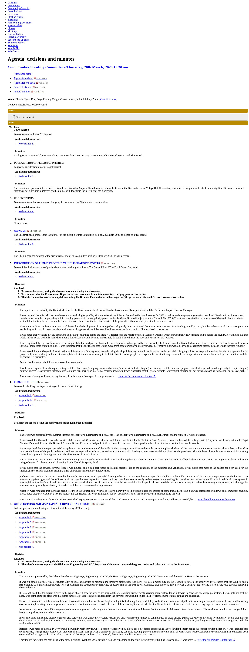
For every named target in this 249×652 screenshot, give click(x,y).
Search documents (17, 37)
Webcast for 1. (26, 143)
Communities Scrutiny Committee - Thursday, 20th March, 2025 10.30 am (68, 67)
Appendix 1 (32, 395)
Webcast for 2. (26, 176)
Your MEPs (13, 48)
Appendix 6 (32, 542)
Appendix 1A (32, 400)
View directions (108, 99)
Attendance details (23, 73)
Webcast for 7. (26, 546)
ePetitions (13, 19)
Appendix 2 (32, 522)
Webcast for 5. (26, 276)
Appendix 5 (32, 537)
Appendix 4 (32, 532)
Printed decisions (29, 87)
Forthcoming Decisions (19, 22)
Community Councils (18, 8)
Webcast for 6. (26, 405)
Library (11, 28)
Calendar (12, 2)
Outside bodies (15, 34)
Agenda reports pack (31, 82)
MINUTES (27, 230)
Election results (15, 17)
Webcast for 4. (26, 244)
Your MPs (13, 45)
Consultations (15, 11)
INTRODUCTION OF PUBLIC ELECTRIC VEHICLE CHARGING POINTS (64, 263)
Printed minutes (29, 91)
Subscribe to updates (18, 39)
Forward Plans (15, 25)
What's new (13, 51)
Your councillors (16, 42)
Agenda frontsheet (30, 78)
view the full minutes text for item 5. (137, 376)
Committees (14, 5)
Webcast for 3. (26, 211)
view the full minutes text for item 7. (216, 640)
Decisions (13, 14)
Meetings (12, 31)
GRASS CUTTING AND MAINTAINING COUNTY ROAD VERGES (59, 504)
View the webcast (25, 117)
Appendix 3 (32, 527)
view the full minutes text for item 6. (216, 499)
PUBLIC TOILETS (32, 382)
